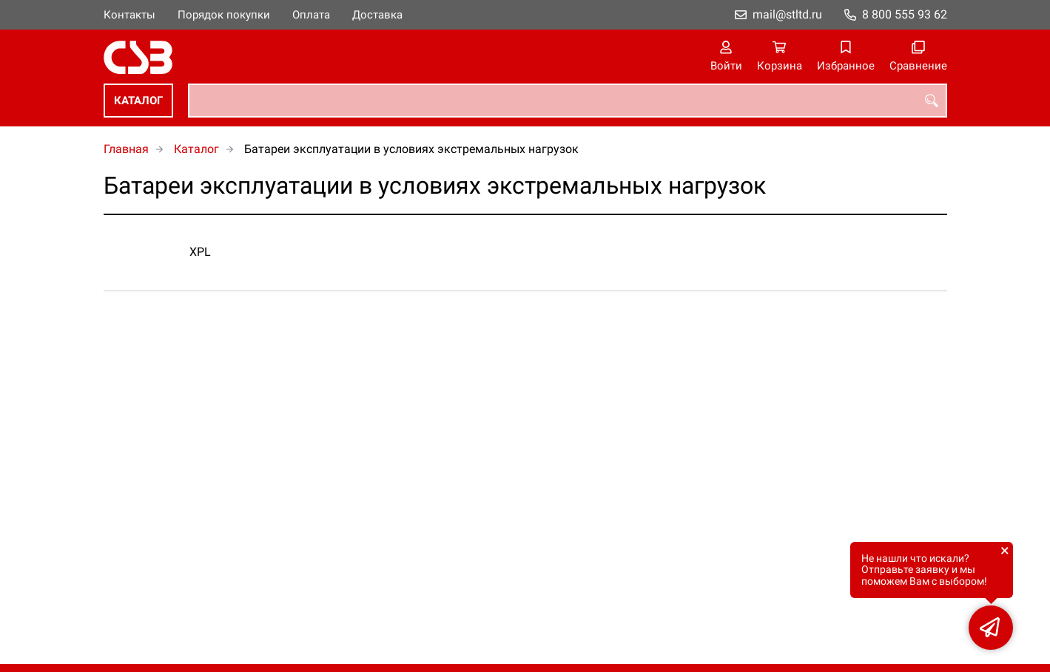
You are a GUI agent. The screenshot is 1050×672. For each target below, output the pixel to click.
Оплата (311, 14)
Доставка (377, 14)
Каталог (138, 100)
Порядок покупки (224, 14)
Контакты (129, 14)
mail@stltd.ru (787, 14)
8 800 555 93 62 (904, 14)
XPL (200, 252)
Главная (126, 149)
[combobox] (567, 101)
